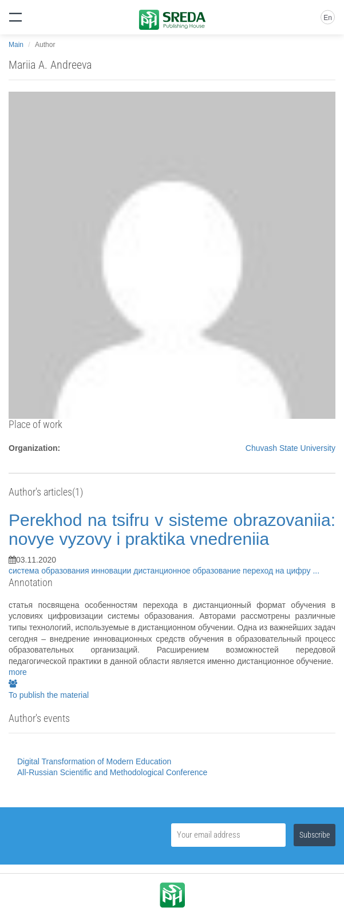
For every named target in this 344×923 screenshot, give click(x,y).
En (327, 18)
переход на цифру (278, 570)
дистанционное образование (188, 570)
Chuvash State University (290, 448)
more (18, 672)
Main (16, 45)
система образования (50, 570)
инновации (113, 570)
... (316, 570)
